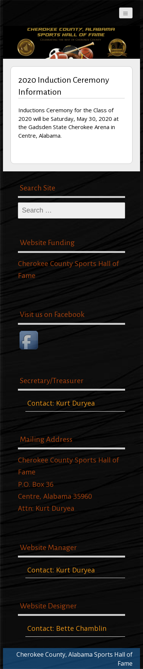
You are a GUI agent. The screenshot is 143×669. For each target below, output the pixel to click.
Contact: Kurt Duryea (61, 402)
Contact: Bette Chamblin (66, 628)
